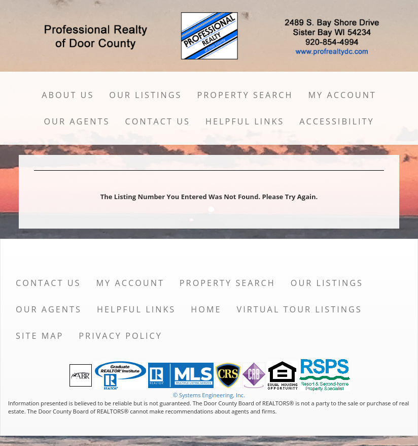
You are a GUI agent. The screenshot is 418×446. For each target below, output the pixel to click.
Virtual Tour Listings (299, 309)
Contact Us (157, 121)
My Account (342, 95)
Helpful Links (244, 121)
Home (206, 309)
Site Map (39, 335)
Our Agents (77, 121)
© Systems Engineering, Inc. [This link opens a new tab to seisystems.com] (209, 395)
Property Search (245, 95)
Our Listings (145, 95)
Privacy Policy (120, 335)
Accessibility (336, 121)
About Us (68, 95)
